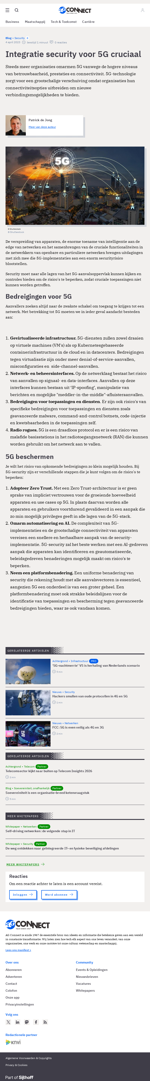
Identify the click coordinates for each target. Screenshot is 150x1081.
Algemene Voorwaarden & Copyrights (29, 1058)
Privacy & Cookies (16, 1065)
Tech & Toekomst (64, 22)
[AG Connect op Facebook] (36, 1022)
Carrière (88, 22)
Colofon (11, 990)
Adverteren (14, 977)
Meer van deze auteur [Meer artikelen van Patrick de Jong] (42, 127)
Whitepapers (85, 990)
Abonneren (14, 970)
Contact (11, 984)
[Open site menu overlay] (7, 10)
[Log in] (142, 10)
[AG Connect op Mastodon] (27, 1022)
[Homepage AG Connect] (75, 10)
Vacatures (83, 984)
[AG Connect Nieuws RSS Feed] (45, 1022)
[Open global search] (16, 10)
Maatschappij (35, 22)
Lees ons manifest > (18, 950)
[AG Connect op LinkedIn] (17, 1022)
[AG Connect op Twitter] (8, 1022)
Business (12, 22)
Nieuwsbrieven (87, 977)
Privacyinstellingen (20, 1004)
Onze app (12, 997)
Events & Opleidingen (92, 970)
